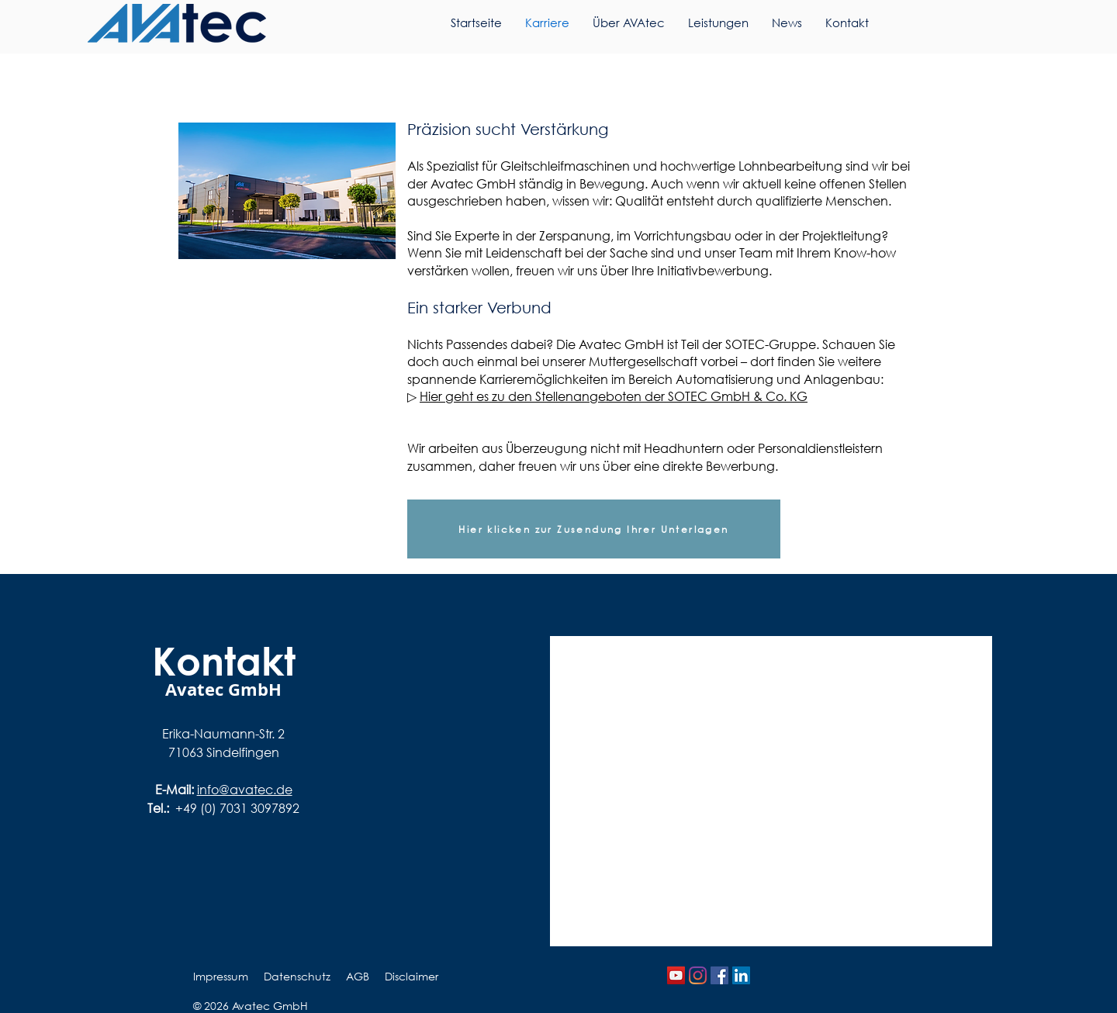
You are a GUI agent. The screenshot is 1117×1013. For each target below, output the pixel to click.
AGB (357, 976)
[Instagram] (698, 975)
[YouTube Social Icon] (676, 975)
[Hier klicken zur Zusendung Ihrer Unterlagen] (593, 529)
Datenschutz (297, 976)
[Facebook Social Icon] (719, 975)
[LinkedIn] (741, 975)
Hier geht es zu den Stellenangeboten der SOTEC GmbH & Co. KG (613, 396)
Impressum (220, 976)
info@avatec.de (244, 789)
